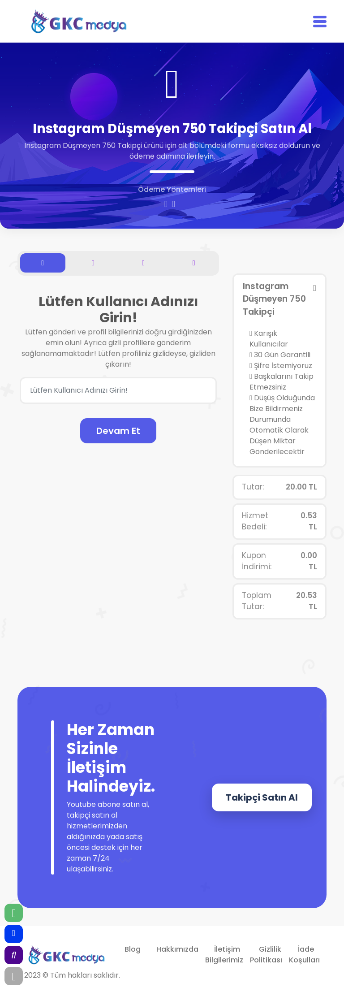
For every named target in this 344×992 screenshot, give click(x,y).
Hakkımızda (177, 949)
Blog (133, 949)
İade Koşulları (304, 954)
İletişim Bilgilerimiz (224, 954)
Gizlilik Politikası (266, 954)
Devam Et (118, 431)
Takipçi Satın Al (262, 797)
